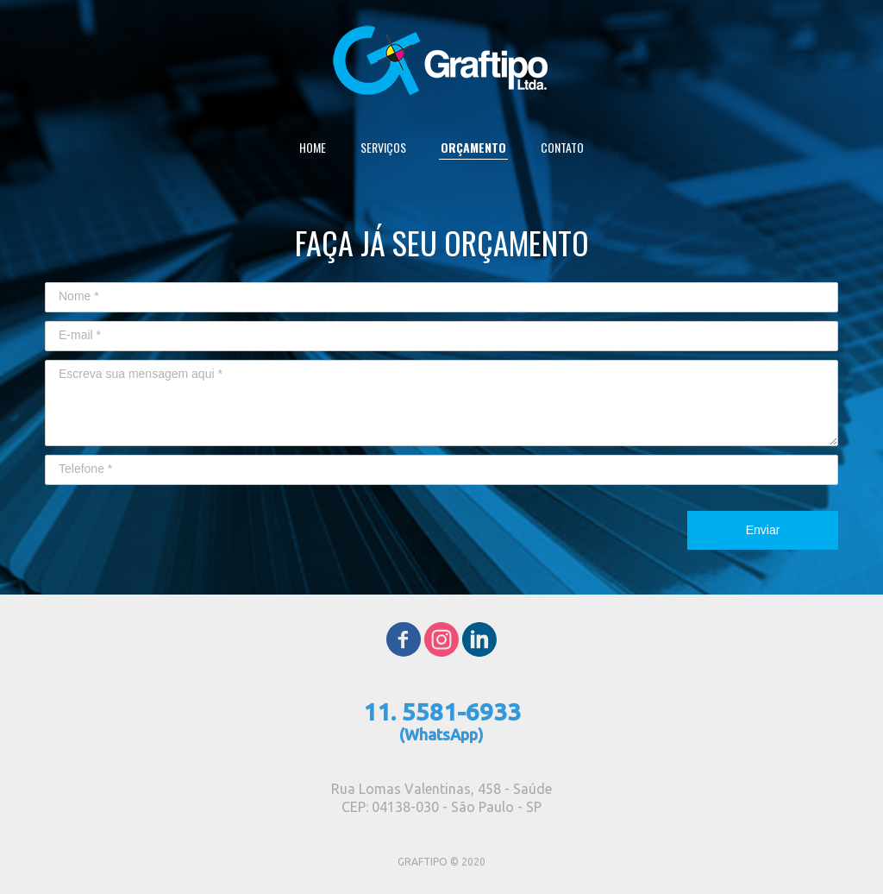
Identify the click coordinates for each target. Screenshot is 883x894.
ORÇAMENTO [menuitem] (473, 147)
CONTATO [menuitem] (562, 147)
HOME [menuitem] (312, 147)
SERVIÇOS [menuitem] (383, 147)
